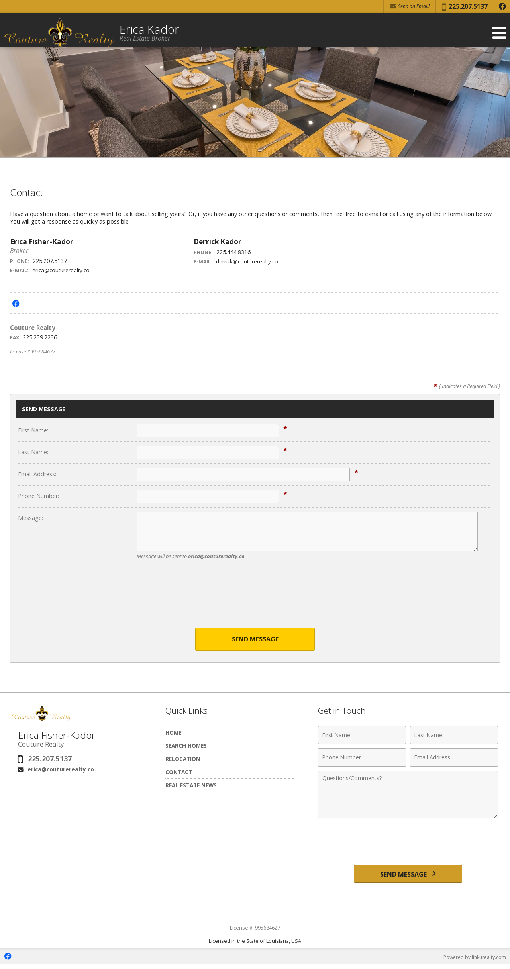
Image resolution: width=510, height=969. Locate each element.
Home (173, 733)
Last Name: (33, 452)
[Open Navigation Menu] (499, 33)
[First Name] (362, 736)
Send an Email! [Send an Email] (410, 6)
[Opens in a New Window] (502, 6)
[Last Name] (454, 736)
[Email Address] (454, 758)
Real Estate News (191, 786)
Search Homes (186, 746)
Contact (178, 773)
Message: (30, 518)
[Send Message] (408, 876)
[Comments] (408, 795)
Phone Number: (38, 496)
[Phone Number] (362, 758)
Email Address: (37, 474)
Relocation (182, 759)
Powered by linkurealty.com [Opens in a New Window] (472, 961)
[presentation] (255, 598)
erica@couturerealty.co (62, 270)
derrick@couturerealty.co (248, 261)
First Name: (33, 430)
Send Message (255, 639)
